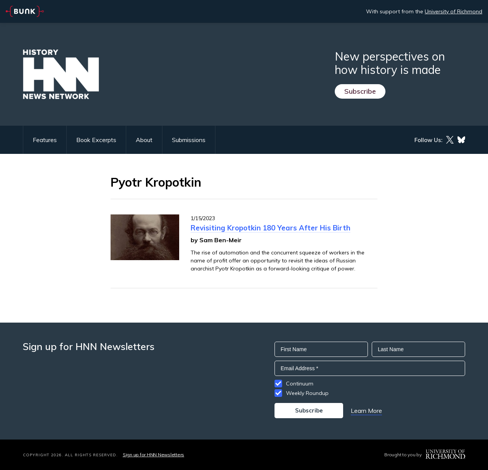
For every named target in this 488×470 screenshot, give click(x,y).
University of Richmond (453, 11)
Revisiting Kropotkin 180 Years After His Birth (270, 227)
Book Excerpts (96, 140)
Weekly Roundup (307, 393)
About (144, 140)
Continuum (299, 383)
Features (45, 140)
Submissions (188, 140)
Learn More (366, 410)
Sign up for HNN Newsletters (153, 454)
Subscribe (360, 91)
